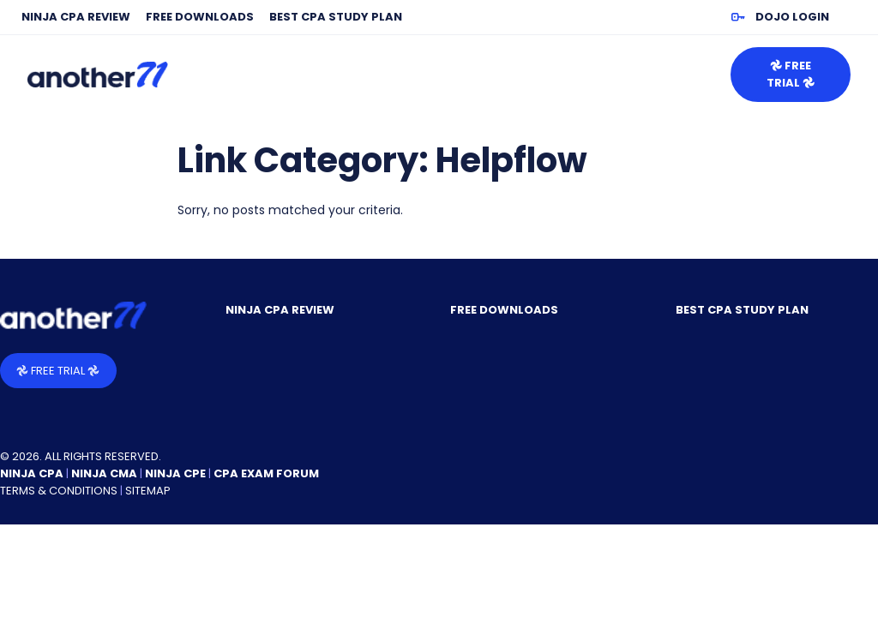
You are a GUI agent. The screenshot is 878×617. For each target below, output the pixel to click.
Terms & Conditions (58, 490)
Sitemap (148, 490)
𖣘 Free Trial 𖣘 (791, 74)
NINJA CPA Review (75, 17)
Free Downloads (200, 17)
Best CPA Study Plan (335, 17)
